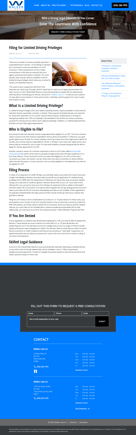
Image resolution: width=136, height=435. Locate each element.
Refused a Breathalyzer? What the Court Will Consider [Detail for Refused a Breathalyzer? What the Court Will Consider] (113, 77)
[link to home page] (15, 5)
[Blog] (87, 5)
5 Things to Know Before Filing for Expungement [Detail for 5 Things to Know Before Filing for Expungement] (111, 94)
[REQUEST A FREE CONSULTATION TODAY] (68, 32)
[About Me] (45, 5)
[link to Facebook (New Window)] (35, 371)
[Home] (36, 5)
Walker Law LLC (58, 94)
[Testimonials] (76, 5)
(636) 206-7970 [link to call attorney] (41, 366)
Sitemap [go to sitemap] (73, 422)
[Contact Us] (96, 5)
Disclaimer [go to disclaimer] (84, 422)
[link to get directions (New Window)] (53, 390)
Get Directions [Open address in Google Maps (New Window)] (82, 408)
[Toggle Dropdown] (67, 5)
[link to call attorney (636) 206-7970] (120, 5)
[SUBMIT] (102, 321)
